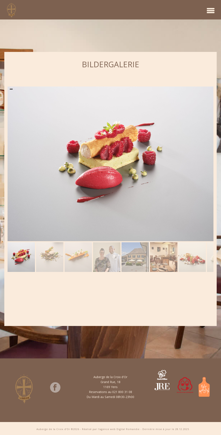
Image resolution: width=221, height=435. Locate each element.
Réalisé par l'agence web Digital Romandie (111, 429)
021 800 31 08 (122, 392)
